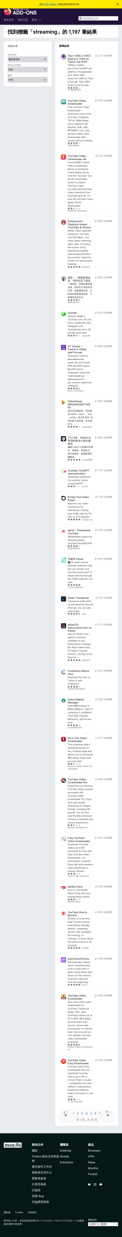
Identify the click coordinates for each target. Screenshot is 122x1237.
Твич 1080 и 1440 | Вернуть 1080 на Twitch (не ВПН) (79, 58)
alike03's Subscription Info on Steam (80, 627)
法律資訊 (32, 1212)
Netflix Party (75, 886)
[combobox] (98, 18)
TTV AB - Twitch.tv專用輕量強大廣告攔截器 (79, 440)
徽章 (10, 75)
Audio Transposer (78, 597)
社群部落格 (39, 1184)
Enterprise (66, 1162)
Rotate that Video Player (78, 499)
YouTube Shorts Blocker (77, 914)
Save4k (72, 312)
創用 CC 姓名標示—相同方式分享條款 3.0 (56, 1220)
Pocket (93, 1174)
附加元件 (37, 1144)
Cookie (19, 1212)
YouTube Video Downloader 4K (77, 158)
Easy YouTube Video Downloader (79, 840)
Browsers (94, 1150)
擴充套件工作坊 (42, 1166)
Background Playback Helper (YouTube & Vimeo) (79, 224)
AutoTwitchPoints (78, 958)
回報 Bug (38, 1196)
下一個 (107, 1113)
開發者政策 (39, 1178)
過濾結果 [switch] (13, 45)
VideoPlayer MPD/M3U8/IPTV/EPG (79, 404)
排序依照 (12, 54)
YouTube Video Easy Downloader (78, 1062)
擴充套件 (9, 19)
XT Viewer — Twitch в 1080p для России (77, 349)
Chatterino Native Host (78, 672)
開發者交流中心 (42, 1172)
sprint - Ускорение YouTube (79, 532)
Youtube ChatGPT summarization (79, 472)
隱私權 (7, 1212)
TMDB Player (76, 559)
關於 (35, 1150)
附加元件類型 (14, 65)
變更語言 (92, 1219)
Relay (91, 1162)
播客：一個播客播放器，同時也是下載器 (79, 279)
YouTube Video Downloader (77, 102)
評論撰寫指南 (40, 1201)
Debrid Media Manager (76, 701)
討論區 (36, 1190)
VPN (91, 1156)
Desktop (65, 1150)
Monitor (93, 1168)
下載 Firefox (50, 4)
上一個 (65, 1113)
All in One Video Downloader (77, 740)
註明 (12, 1220)
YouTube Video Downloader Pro (77, 781)
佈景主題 (23, 19)
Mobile (64, 1156)
